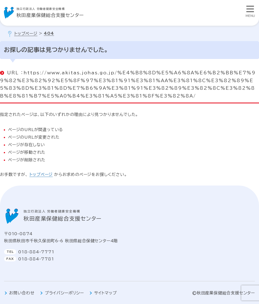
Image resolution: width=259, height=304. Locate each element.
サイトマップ (105, 293)
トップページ (41, 174)
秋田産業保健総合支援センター (50, 11)
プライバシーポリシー (64, 293)
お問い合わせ (22, 293)
